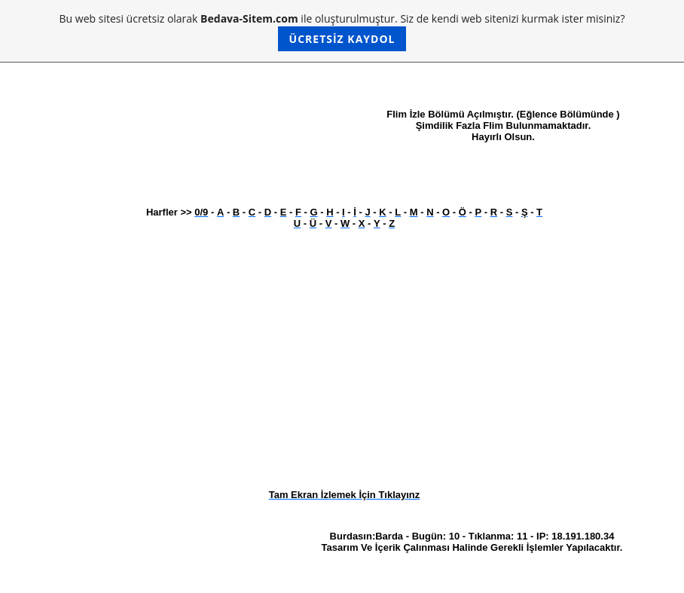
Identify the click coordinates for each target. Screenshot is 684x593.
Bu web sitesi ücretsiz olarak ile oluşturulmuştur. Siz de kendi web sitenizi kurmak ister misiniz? (342, 31)
